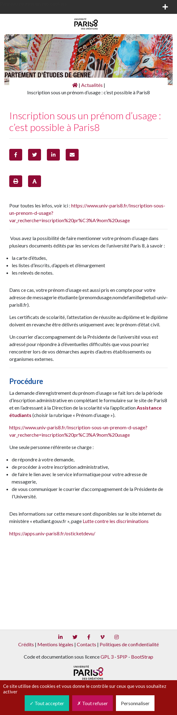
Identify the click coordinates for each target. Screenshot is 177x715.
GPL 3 (107, 657)
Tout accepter (47, 703)
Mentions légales (55, 644)
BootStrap (142, 657)
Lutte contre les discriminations (116, 521)
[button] (15, 155)
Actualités (92, 85)
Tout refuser (92, 703)
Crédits (26, 644)
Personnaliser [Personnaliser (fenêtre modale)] (135, 703)
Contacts (86, 644)
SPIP (122, 657)
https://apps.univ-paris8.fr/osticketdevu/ (52, 533)
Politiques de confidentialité (129, 644)
